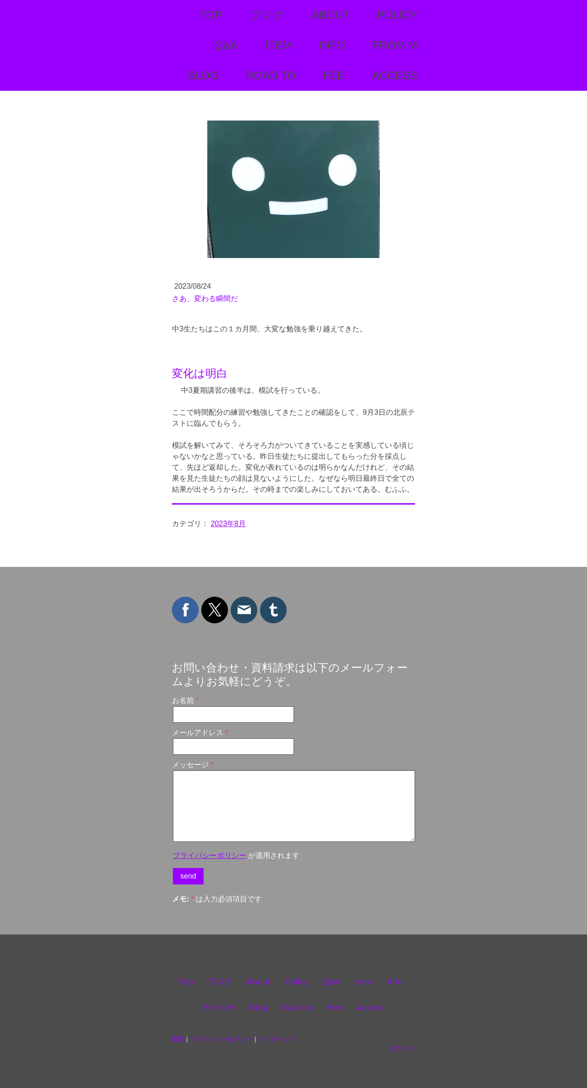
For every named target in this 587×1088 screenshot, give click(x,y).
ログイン (402, 1048)
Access (394, 75)
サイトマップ (276, 1039)
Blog (203, 75)
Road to (270, 75)
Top (210, 15)
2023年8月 (228, 524)
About (330, 15)
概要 (178, 1039)
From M (395, 45)
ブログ (266, 15)
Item (278, 45)
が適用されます (236, 855)
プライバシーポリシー (209, 855)
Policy (397, 15)
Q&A (226, 45)
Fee (334, 75)
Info (332, 45)
